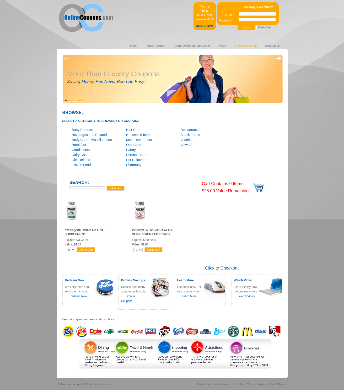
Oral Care (133, 145)
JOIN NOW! (204, 26)
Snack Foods (190, 135)
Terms (250, 384)
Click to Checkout (221, 268)
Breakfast (79, 145)
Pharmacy (133, 165)
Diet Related (81, 160)
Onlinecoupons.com (69, 384)
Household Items (138, 135)
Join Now (238, 384)
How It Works (222, 384)
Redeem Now (78, 296)
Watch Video (247, 296)
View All (186, 145)
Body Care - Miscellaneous (92, 140)
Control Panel (277, 384)
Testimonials (204, 384)
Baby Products (83, 130)
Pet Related (135, 160)
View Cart (264, 27)
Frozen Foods (82, 165)
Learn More (189, 296)
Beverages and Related (89, 135)
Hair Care (133, 130)
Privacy (262, 384)
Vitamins (187, 140)
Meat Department (139, 140)
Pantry (131, 150)
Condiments (81, 150)
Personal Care (137, 155)
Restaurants (190, 130)
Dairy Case (80, 155)
